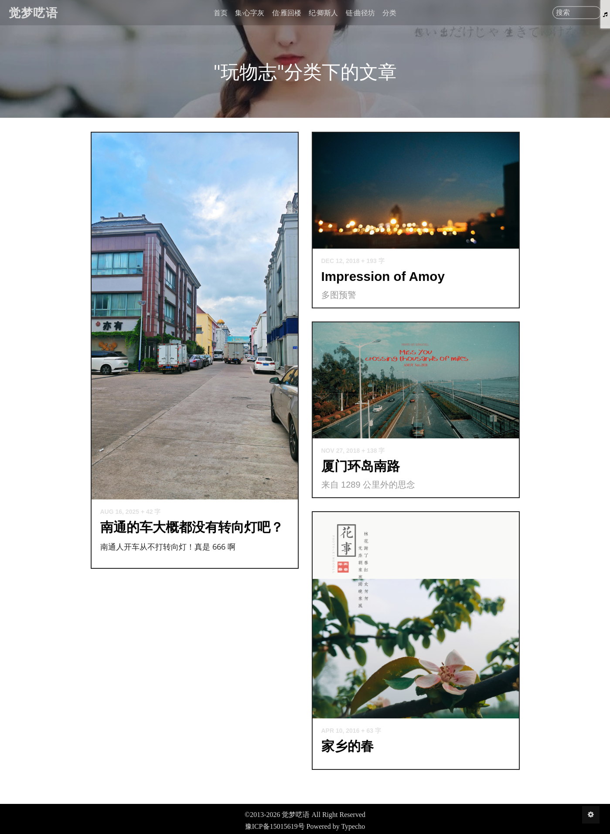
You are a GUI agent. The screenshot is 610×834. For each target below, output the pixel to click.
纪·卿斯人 (323, 12)
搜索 (563, 12)
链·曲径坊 (360, 12)
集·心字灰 (249, 12)
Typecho (353, 826)
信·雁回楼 (286, 12)
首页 (221, 12)
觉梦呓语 (33, 12)
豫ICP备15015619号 (275, 826)
